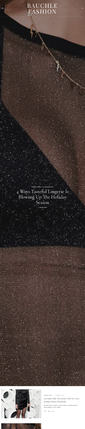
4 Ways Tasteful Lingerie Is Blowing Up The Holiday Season (42, 196)
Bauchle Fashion (42, 8)
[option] (42, 193)
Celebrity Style (48, 395)
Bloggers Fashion (36, 187)
